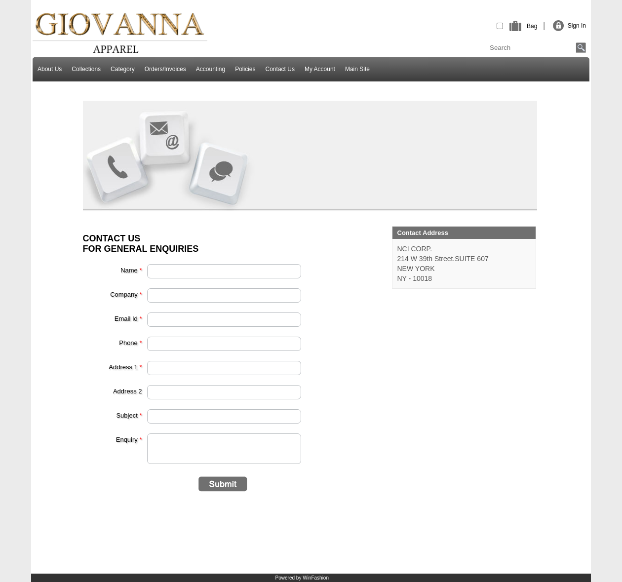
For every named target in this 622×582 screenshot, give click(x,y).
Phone (130, 343)
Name (131, 270)
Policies (245, 69)
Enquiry (129, 439)
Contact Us (280, 69)
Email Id (128, 318)
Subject (129, 415)
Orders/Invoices (165, 69)
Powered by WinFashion (302, 578)
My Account (320, 69)
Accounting (210, 69)
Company (126, 294)
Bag (532, 26)
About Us (50, 69)
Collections (86, 69)
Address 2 (127, 391)
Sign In (577, 25)
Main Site (357, 69)
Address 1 (125, 367)
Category (123, 69)
